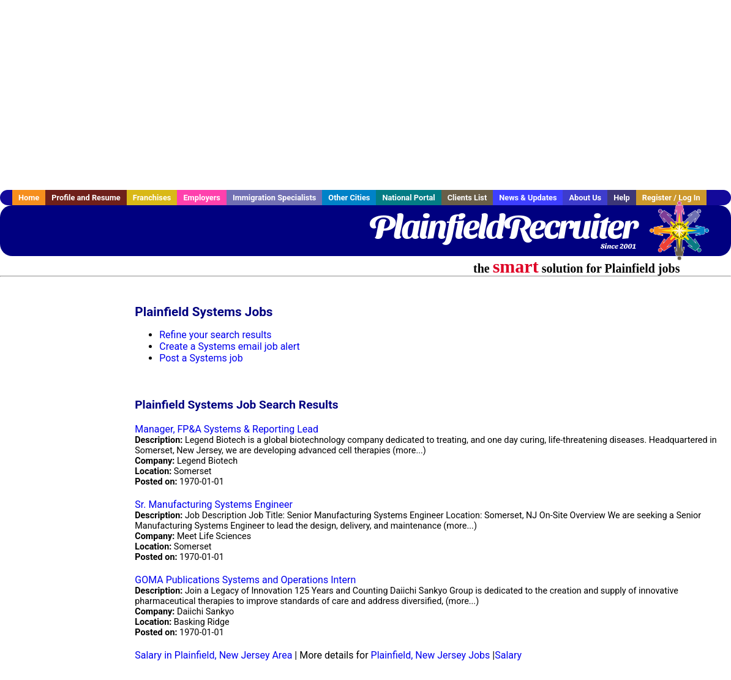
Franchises (152, 197)
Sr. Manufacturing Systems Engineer (214, 504)
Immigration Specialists (274, 197)
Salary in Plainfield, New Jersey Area (213, 655)
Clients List (467, 197)
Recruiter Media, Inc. (685, 236)
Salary (508, 655)
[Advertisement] (365, 95)
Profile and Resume (86, 197)
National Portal (408, 197)
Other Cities (349, 197)
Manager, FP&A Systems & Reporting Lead (226, 429)
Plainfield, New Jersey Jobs (430, 655)
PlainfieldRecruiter (502, 226)
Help (621, 197)
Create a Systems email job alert (229, 346)
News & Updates (528, 197)
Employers (201, 197)
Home (28, 197)
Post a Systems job (201, 358)
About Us (585, 197)
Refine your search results (215, 335)
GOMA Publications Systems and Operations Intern (245, 580)
